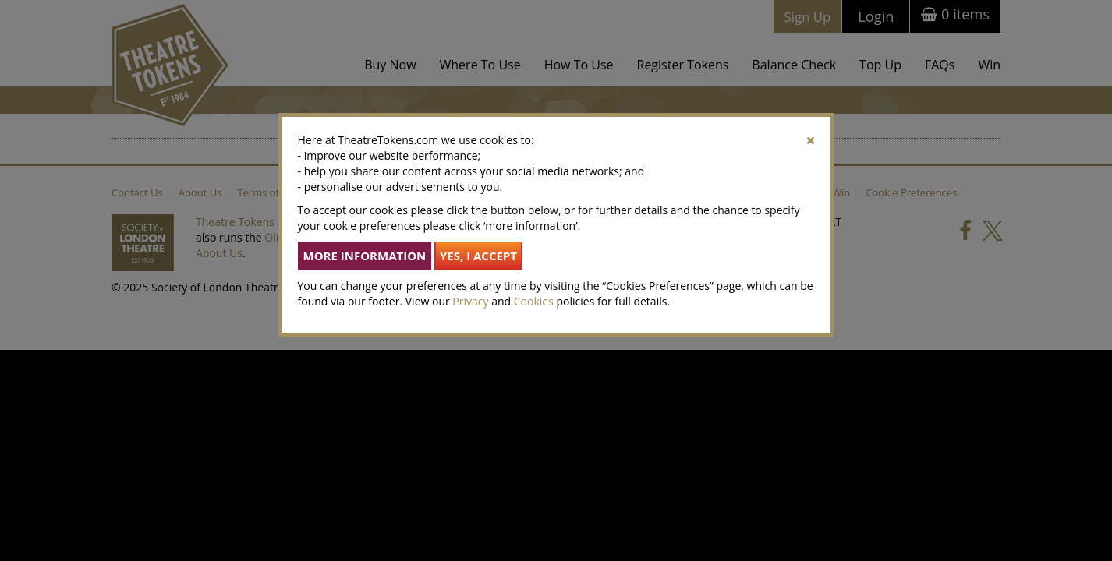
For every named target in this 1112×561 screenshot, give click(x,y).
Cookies (534, 301)
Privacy (470, 301)
